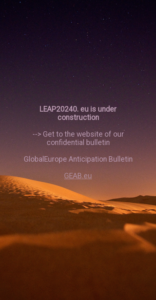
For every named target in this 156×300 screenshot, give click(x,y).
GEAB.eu (78, 176)
